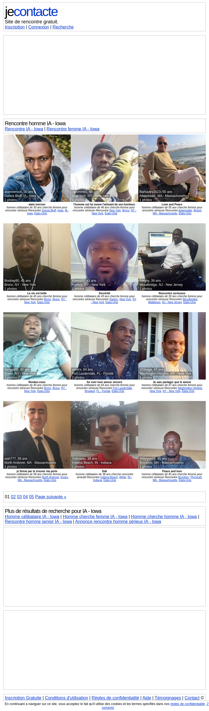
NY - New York (171, 391)
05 (31, 496)
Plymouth (196, 477)
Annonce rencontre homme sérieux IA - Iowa (118, 521)
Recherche (63, 27)
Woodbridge (190, 299)
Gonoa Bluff (49, 210)
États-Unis (40, 213)
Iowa (60, 210)
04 (25, 496)
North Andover (50, 477)
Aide (146, 698)
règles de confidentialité (187, 704)
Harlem (113, 299)
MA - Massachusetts (165, 213)
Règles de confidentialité (115, 698)
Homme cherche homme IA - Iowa (164, 516)
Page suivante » (50, 496)
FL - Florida (103, 391)
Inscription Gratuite (23, 698)
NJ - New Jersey (172, 302)
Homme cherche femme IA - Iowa (95, 516)
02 (13, 496)
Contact (192, 698)
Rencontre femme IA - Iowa (73, 129)
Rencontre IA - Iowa (24, 129)
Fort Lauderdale (122, 388)
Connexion (38, 27)
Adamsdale (185, 210)
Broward (90, 391)
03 (19, 496)
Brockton (183, 477)
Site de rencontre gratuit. (32, 21)
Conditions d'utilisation (66, 698)
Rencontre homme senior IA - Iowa (38, 521)
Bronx (125, 210)
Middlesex (154, 302)
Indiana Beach (109, 477)
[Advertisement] (104, 75)
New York (115, 210)
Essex (64, 477)
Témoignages (168, 698)
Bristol (197, 210)
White (122, 477)
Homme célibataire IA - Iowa (32, 516)
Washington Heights (190, 388)
